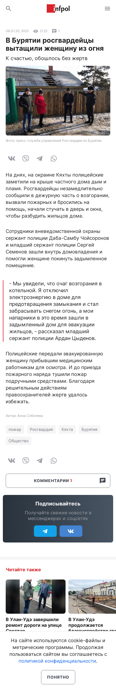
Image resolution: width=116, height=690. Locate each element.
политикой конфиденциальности (57, 661)
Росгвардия (41, 429)
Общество (19, 440)
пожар (15, 429)
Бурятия (89, 429)
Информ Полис (58, 8)
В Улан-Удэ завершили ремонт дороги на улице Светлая (34, 625)
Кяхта (67, 429)
